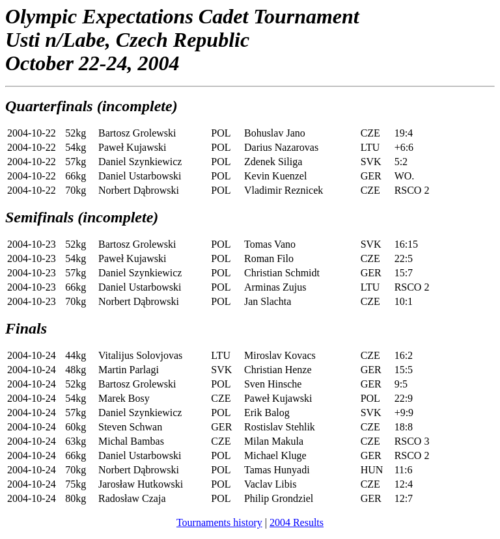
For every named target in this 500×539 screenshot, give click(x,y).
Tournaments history (219, 522)
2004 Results (297, 522)
